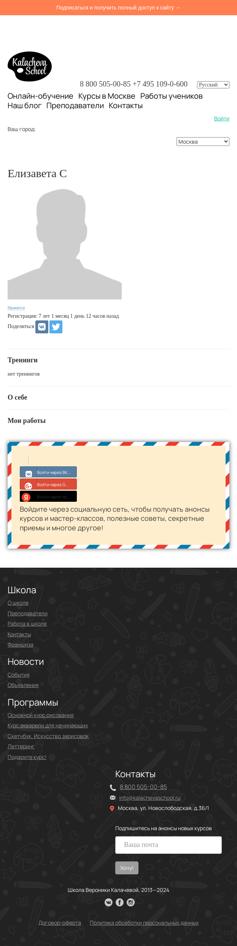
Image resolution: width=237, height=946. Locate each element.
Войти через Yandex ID (48, 496)
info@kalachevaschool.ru (149, 797)
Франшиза (20, 644)
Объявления (23, 684)
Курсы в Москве (106, 96)
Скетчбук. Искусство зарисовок (48, 736)
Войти (221, 118)
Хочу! (127, 867)
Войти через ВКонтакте (48, 471)
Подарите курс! (27, 756)
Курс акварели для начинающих (48, 725)
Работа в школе (27, 623)
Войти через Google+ (48, 484)
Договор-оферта (59, 922)
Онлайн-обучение (40, 96)
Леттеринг (21, 746)
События (19, 674)
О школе (18, 602)
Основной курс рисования (41, 715)
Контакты (126, 105)
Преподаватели (75, 105)
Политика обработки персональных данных (144, 922)
